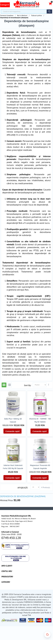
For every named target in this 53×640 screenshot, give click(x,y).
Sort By (27, 385)
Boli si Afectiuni (22, 15)
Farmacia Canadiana (6, 15)
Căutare (49, 11)
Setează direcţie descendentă (49, 385)
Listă (9, 385)
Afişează (23, 487)
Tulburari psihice (36, 15)
